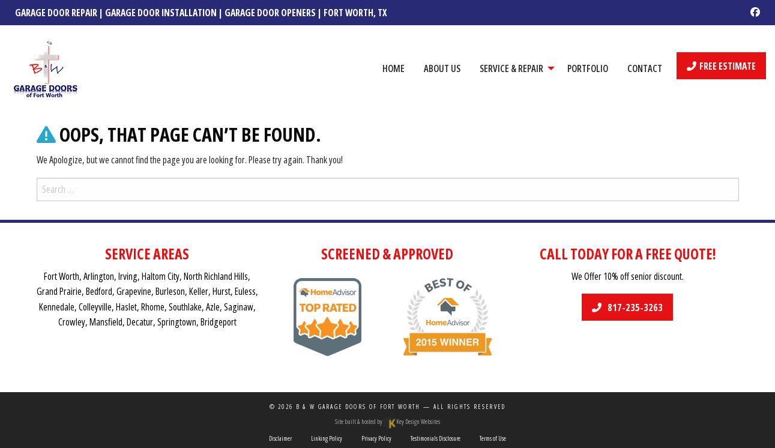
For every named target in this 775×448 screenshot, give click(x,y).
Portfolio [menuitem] (587, 68)
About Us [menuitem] (442, 68)
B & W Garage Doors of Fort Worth (358, 406)
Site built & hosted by (387, 421)
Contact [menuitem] (644, 68)
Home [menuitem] (393, 68)
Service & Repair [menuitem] (511, 68)
